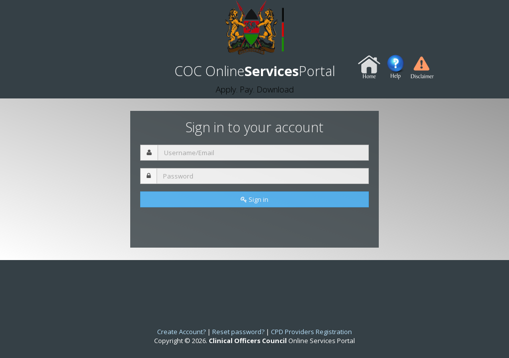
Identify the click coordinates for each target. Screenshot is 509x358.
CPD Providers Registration (311, 331)
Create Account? (181, 331)
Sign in (254, 199)
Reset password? (238, 331)
